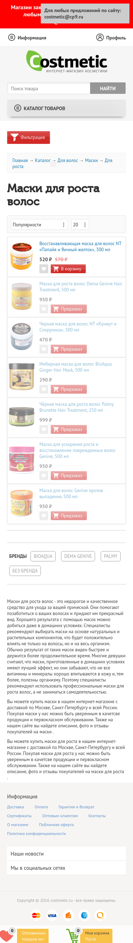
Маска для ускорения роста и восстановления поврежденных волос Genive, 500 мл (77, 450)
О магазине (17, 824)
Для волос (67, 160)
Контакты (97, 815)
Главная (20, 160)
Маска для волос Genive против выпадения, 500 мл (71, 493)
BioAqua (43, 556)
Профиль (116, 37)
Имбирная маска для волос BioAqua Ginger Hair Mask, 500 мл (75, 367)
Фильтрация (33, 137)
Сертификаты (19, 815)
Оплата (41, 806)
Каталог (42, 160)
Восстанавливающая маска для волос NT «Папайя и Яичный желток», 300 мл (80, 247)
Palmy (110, 556)
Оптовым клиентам (60, 815)
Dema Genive (78, 556)
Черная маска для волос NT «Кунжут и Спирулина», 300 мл (77, 327)
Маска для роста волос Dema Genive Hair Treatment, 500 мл (80, 287)
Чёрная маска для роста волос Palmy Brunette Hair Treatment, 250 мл (76, 407)
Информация (32, 37)
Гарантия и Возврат (76, 806)
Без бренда (25, 571)
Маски (91, 160)
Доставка (15, 806)
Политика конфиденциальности (36, 833)
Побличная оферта (56, 824)
